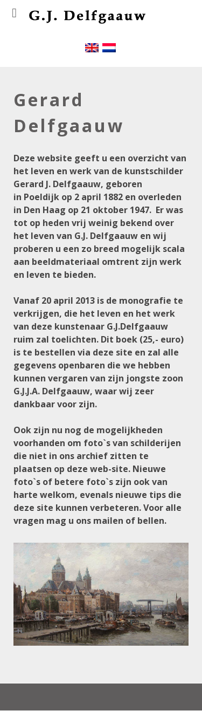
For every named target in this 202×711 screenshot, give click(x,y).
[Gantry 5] (80, 31)
